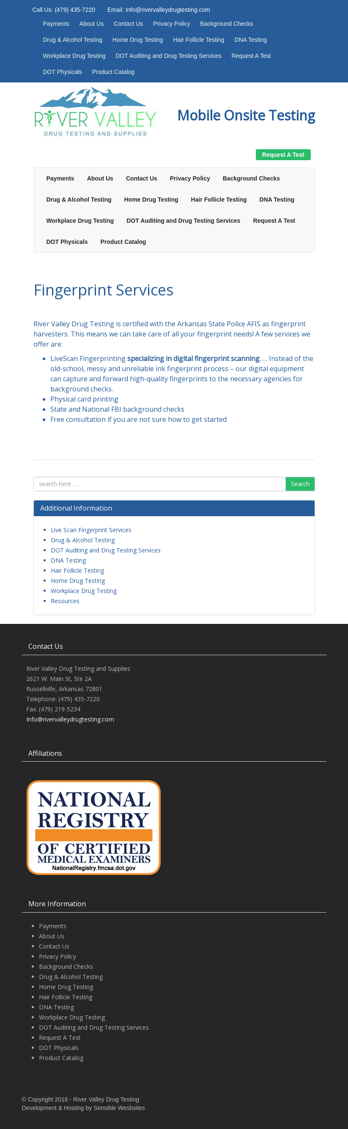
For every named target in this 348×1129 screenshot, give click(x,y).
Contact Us (128, 23)
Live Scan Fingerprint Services (91, 530)
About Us (91, 23)
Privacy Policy (171, 23)
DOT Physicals (62, 71)
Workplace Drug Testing (74, 55)
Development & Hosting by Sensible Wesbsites (83, 1107)
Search (300, 484)
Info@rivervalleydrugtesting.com (70, 719)
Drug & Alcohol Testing (73, 39)
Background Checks (226, 23)
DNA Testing (250, 39)
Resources (65, 601)
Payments (56, 23)
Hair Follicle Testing (198, 39)
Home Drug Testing (137, 39)
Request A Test (251, 55)
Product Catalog (113, 71)
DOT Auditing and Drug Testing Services (169, 55)
